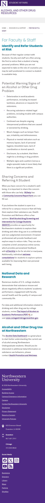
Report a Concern (8, 415)
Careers (5, 400)
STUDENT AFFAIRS (18, 3)
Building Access (8, 393)
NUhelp (27, 193)
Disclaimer (6, 408)
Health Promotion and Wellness (23, 355)
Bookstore (6, 473)
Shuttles (5, 492)
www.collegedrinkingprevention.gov (22, 318)
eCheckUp (10, 251)
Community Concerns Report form (18, 196)
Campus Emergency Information (14, 396)
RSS (10, 466)
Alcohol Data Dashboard (16, 336)
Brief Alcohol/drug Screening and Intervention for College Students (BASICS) (20, 222)
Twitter (10, 460)
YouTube (4, 466)
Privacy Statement (9, 411)
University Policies (9, 419)
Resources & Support (17, 28)
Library (4, 480)
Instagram (16, 460)
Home (4, 28)
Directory (5, 477)
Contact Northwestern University (14, 404)
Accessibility (7, 389)
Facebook (4, 460)
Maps (4, 484)
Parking (5, 488)
